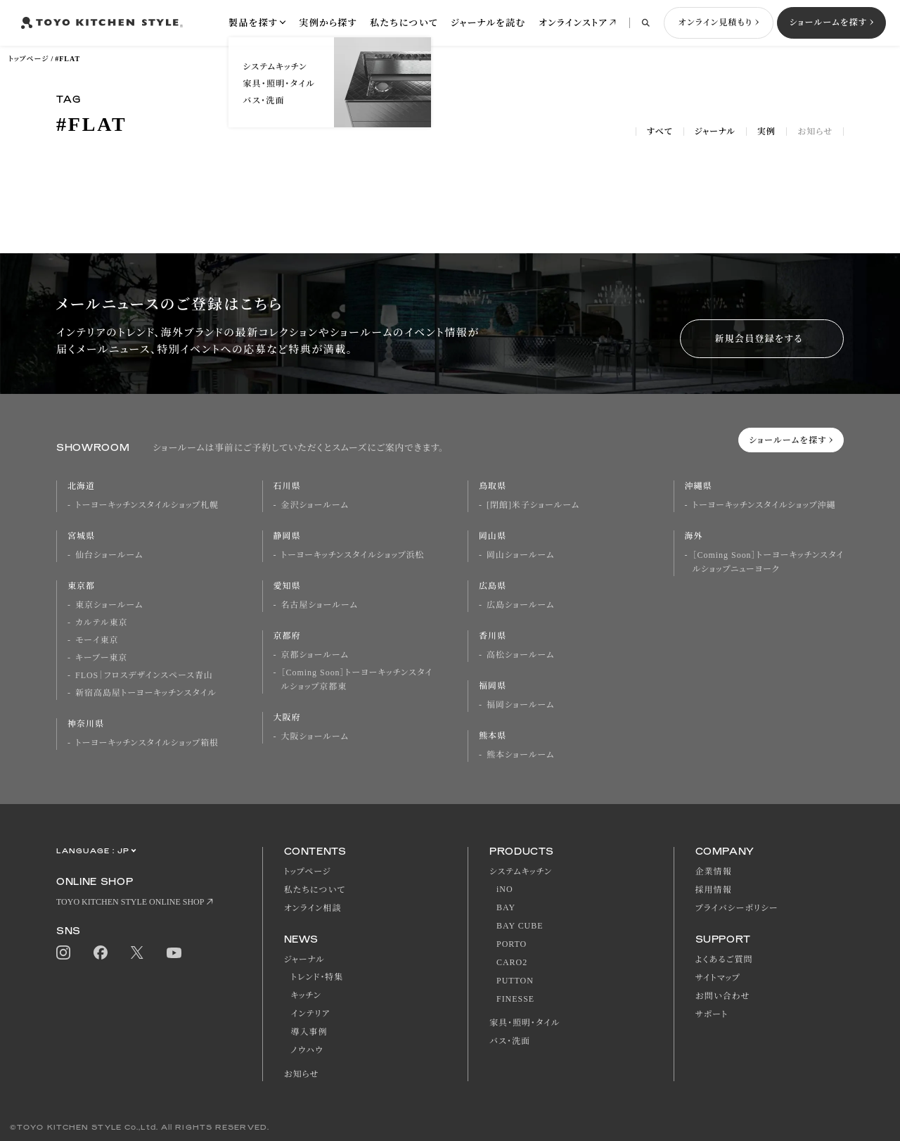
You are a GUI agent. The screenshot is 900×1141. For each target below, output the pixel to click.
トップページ (28, 59)
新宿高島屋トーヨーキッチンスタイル (146, 693)
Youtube (174, 953)
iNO (504, 889)
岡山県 (492, 536)
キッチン (306, 995)
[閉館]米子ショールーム (533, 505)
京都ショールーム (315, 655)
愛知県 (287, 586)
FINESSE (515, 999)
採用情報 (713, 890)
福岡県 (492, 686)
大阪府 (287, 717)
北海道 (81, 486)
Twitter (137, 953)
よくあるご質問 (724, 959)
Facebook (101, 952)
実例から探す (328, 23)
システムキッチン (520, 872)
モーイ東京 (96, 640)
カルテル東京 (101, 622)
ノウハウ (307, 1050)
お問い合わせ (722, 996)
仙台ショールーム (109, 555)
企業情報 (713, 872)
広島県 (492, 586)
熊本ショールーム (520, 755)
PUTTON (515, 981)
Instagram (63, 952)
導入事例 (309, 1032)
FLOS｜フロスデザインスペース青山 (144, 675)
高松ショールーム (520, 655)
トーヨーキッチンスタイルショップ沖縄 (764, 505)
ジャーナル (715, 131)
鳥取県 (492, 486)
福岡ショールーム (520, 705)
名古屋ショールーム (319, 605)
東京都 (81, 586)
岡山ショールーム (520, 555)
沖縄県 (698, 486)
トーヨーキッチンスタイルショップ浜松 (353, 555)
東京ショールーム (109, 605)
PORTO (511, 944)
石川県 (287, 486)
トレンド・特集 (317, 977)
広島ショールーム (520, 605)
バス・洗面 (509, 1041)
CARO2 (511, 962)
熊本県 (492, 736)
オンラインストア (573, 23)
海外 (694, 536)
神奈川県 (86, 724)
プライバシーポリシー (736, 908)
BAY (505, 907)
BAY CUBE (519, 926)
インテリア (310, 1014)
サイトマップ (717, 978)
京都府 (287, 636)
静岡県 (287, 536)
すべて (660, 131)
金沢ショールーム (315, 505)
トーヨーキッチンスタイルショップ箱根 (147, 743)
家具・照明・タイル (524, 1023)
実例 (766, 131)
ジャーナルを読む (488, 23)
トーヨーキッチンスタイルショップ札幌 (147, 505)
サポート (711, 1014)
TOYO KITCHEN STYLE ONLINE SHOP (130, 902)
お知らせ (814, 131)
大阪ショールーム (315, 736)
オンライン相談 (313, 908)
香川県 (492, 636)
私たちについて (404, 23)
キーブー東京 (101, 658)
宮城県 (81, 536)
